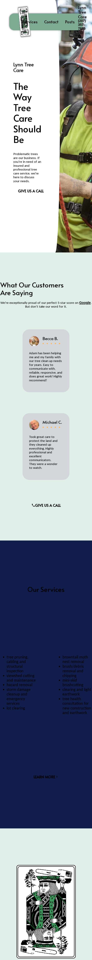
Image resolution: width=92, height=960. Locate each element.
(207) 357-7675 (82, 25)
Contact (51, 21)
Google (85, 303)
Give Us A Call (46, 505)
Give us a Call (31, 190)
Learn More (46, 776)
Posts (70, 21)
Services (30, 21)
